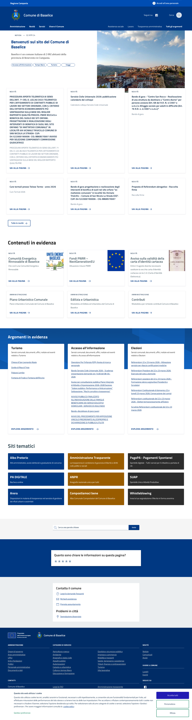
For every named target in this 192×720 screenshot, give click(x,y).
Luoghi (145, 671)
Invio (134, 527)
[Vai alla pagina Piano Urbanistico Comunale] (20, 311)
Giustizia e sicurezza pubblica (110, 651)
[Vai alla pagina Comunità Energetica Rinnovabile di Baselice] (18, 280)
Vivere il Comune (56, 26)
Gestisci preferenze (25, 713)
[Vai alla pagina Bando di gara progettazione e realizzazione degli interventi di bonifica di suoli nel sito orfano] (81, 208)
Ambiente (57, 654)
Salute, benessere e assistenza (111, 660)
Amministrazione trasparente (110, 686)
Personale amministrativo (19, 667)
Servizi (42, 26)
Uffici (10, 657)
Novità (32, 26)
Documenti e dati (15, 670)
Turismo (101, 667)
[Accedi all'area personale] (165, 3)
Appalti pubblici (59, 660)
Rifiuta (172, 713)
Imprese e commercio (107, 654)
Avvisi (145, 657)
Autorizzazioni (59, 664)
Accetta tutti (172, 695)
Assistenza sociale (116, 26)
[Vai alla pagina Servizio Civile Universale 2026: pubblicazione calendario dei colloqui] (81, 167)
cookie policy (68, 706)
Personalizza (172, 704)
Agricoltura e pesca (61, 651)
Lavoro (131, 26)
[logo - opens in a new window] (7, 715)
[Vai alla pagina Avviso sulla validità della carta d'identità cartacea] (140, 280)
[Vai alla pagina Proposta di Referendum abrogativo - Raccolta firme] (142, 208)
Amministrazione (17, 26)
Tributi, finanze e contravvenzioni (112, 664)
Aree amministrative (16, 654)
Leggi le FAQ (58, 686)
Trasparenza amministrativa (150, 26)
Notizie (146, 651)
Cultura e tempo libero (62, 670)
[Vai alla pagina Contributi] (142, 311)
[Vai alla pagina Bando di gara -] (142, 167)
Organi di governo (15, 651)
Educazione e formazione (64, 673)
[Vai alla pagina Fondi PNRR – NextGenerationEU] (79, 280)
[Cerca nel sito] (179, 15)
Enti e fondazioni (15, 660)
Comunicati (147, 654)
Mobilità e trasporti (106, 657)
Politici (10, 664)
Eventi (145, 674)
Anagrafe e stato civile (62, 657)
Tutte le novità (19, 223)
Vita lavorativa (104, 670)
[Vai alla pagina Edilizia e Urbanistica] (81, 311)
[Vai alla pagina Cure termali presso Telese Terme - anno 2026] (20, 208)
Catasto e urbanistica (62, 667)
